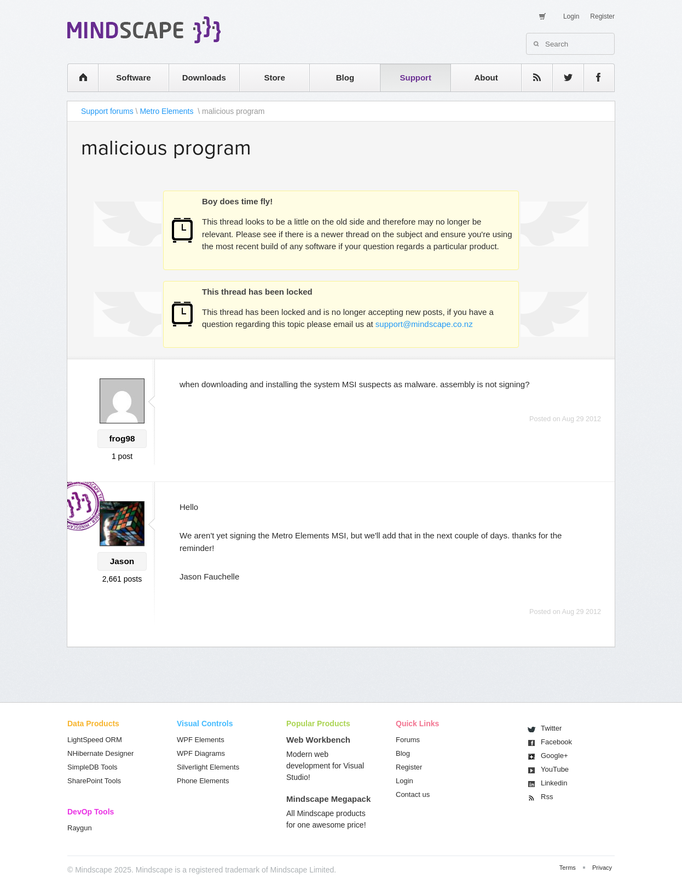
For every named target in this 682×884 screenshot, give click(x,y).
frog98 (122, 438)
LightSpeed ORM (94, 740)
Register (602, 16)
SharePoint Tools (94, 781)
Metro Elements (167, 111)
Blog (345, 77)
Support (415, 77)
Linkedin (554, 783)
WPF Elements (200, 740)
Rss (547, 797)
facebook (593, 77)
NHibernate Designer (100, 753)
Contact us (413, 794)
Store (274, 77)
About (486, 77)
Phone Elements (203, 781)
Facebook (556, 742)
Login (571, 16)
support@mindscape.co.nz (424, 324)
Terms (567, 867)
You (555, 769)
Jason (122, 561)
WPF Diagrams (201, 753)
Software (133, 77)
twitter (563, 77)
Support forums (107, 111)
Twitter (551, 728)
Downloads (204, 77)
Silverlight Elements (208, 767)
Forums (408, 740)
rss (531, 77)
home (77, 77)
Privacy (602, 867)
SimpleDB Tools (92, 767)
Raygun (79, 828)
